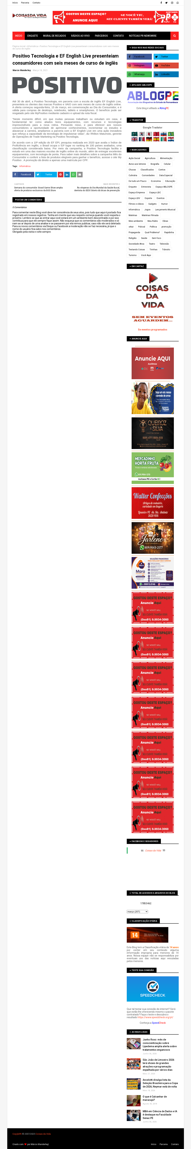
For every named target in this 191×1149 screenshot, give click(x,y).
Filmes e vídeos (136, 204)
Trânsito (166, 249)
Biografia (155, 164)
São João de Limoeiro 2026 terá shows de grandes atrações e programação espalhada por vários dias (158, 1064)
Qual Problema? (152, 232)
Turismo (132, 255)
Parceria (25, 3)
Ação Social (134, 158)
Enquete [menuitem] (32, 35)
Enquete (133, 187)
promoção (166, 227)
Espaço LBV (134, 198)
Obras (165, 221)
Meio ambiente (136, 221)
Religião (132, 238)
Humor (164, 204)
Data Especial (165, 175)
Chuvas (132, 170)
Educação (170, 181)
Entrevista (146, 187)
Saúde (144, 238)
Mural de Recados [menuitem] (54, 35)
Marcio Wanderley (22, 70)
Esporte (148, 198)
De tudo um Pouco (137, 181)
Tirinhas (153, 249)
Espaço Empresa (137, 192)
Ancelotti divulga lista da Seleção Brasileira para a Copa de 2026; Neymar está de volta (160, 1083)
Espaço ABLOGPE (164, 187)
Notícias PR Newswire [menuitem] (143, 35)
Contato (36, 3)
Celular (167, 164)
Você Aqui (146, 255)
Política (153, 227)
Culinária (133, 175)
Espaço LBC (155, 192)
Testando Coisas (137, 249)
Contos (161, 170)
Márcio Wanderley (39, 1144)
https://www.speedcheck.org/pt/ (155, 1017)
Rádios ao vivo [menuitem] (80, 35)
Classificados (147, 170)
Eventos (161, 198)
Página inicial (18, 46)
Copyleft (16, 1134)
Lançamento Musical (165, 209)
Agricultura (150, 158)
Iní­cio (15, 3)
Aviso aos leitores (137, 164)
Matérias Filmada (150, 215)
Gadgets (152, 204)
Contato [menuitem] (118, 35)
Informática (32, 46)
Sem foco (156, 238)
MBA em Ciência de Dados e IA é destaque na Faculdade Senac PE (160, 1114)
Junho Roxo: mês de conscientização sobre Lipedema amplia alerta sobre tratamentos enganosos (160, 1044)
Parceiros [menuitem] (101, 35)
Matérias (133, 215)
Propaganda (134, 232)
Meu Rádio (153, 221)
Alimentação (166, 158)
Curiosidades (148, 175)
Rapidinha (169, 232)
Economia (156, 181)
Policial (141, 227)
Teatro (152, 244)
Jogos (147, 209)
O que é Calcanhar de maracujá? (155, 1098)
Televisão (164, 244)
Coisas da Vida (153, 850)
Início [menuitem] (18, 35)
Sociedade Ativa (136, 244)
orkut (131, 227)
